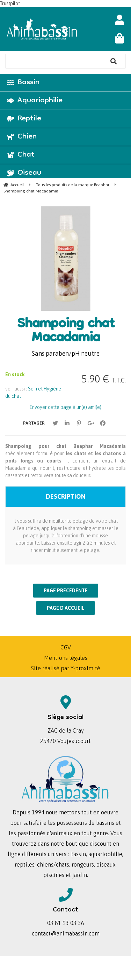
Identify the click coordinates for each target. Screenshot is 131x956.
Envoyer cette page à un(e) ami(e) (65, 407)
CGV (65, 647)
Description (66, 496)
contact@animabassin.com (66, 933)
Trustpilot (10, 3)
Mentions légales (65, 658)
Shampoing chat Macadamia (65, 332)
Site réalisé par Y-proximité (65, 668)
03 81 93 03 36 (65, 923)
